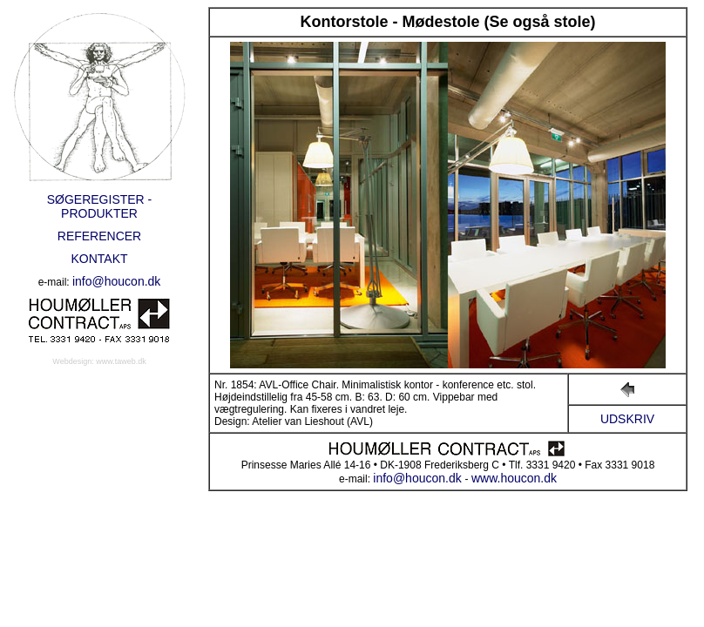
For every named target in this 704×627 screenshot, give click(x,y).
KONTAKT (99, 259)
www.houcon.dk (514, 478)
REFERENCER (99, 236)
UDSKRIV (627, 419)
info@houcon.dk (116, 281)
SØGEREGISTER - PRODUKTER (99, 206)
